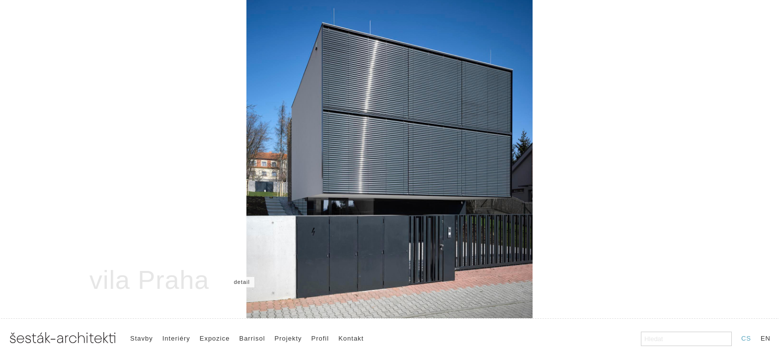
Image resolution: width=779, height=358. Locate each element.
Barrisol (252, 338)
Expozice (215, 338)
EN (766, 338)
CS (746, 338)
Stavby (141, 338)
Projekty (288, 338)
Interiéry (176, 338)
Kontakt (351, 338)
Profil (320, 338)
